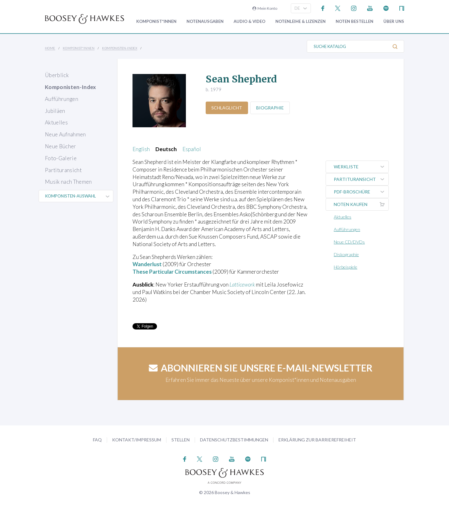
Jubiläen (55, 111)
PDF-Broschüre (361, 192)
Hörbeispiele (345, 267)
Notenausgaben (205, 21)
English (141, 149)
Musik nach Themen (68, 181)
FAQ (97, 439)
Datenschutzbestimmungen (234, 439)
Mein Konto (264, 8)
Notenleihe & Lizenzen (300, 21)
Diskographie (346, 254)
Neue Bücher (60, 146)
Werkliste (361, 167)
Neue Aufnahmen (65, 134)
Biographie (270, 107)
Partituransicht (63, 170)
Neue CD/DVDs (349, 242)
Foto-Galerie (61, 158)
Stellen (180, 439)
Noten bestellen (354, 21)
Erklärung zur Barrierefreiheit (317, 439)
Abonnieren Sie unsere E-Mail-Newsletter (260, 367)
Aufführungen (61, 99)
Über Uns (393, 21)
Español (191, 149)
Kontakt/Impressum (136, 439)
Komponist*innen (156, 21)
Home (50, 48)
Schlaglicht (227, 107)
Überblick (57, 75)
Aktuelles (56, 122)
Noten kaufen (361, 204)
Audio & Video (249, 21)
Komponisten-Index (119, 48)
